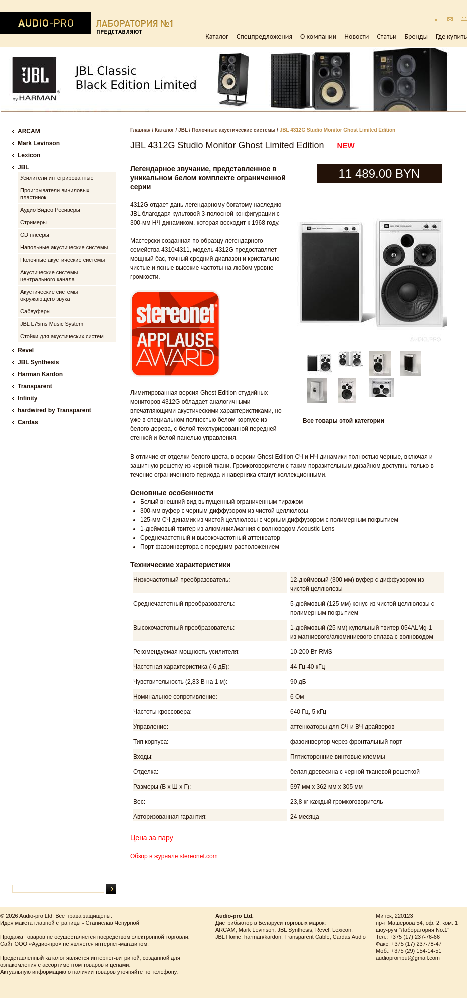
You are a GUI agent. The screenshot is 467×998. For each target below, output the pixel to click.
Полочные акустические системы (233, 130)
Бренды (416, 36)
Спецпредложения (264, 36)
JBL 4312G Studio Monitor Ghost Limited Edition (338, 130)
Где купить (451, 36)
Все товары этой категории (343, 420)
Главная (140, 130)
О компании (318, 36)
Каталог (216, 36)
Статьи (386, 36)
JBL (183, 130)
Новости (356, 36)
